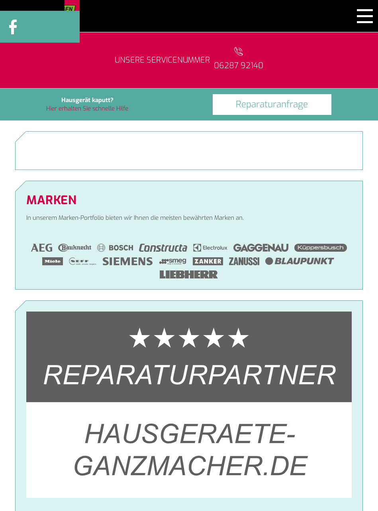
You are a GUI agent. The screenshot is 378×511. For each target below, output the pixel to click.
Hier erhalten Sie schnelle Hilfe (87, 108)
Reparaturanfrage (272, 104)
